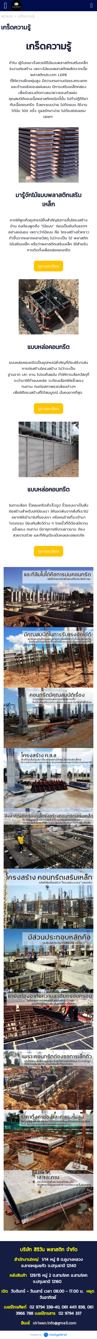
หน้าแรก (7, 16)
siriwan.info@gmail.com (54, 1323)
